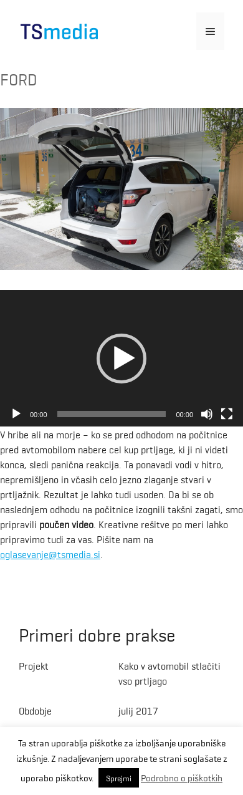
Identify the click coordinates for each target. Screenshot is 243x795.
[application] (121, 358)
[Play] (16, 414)
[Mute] (207, 414)
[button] (121, 358)
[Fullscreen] (227, 414)
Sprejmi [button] (118, 778)
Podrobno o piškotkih (181, 777)
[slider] (111, 414)
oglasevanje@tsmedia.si (50, 553)
